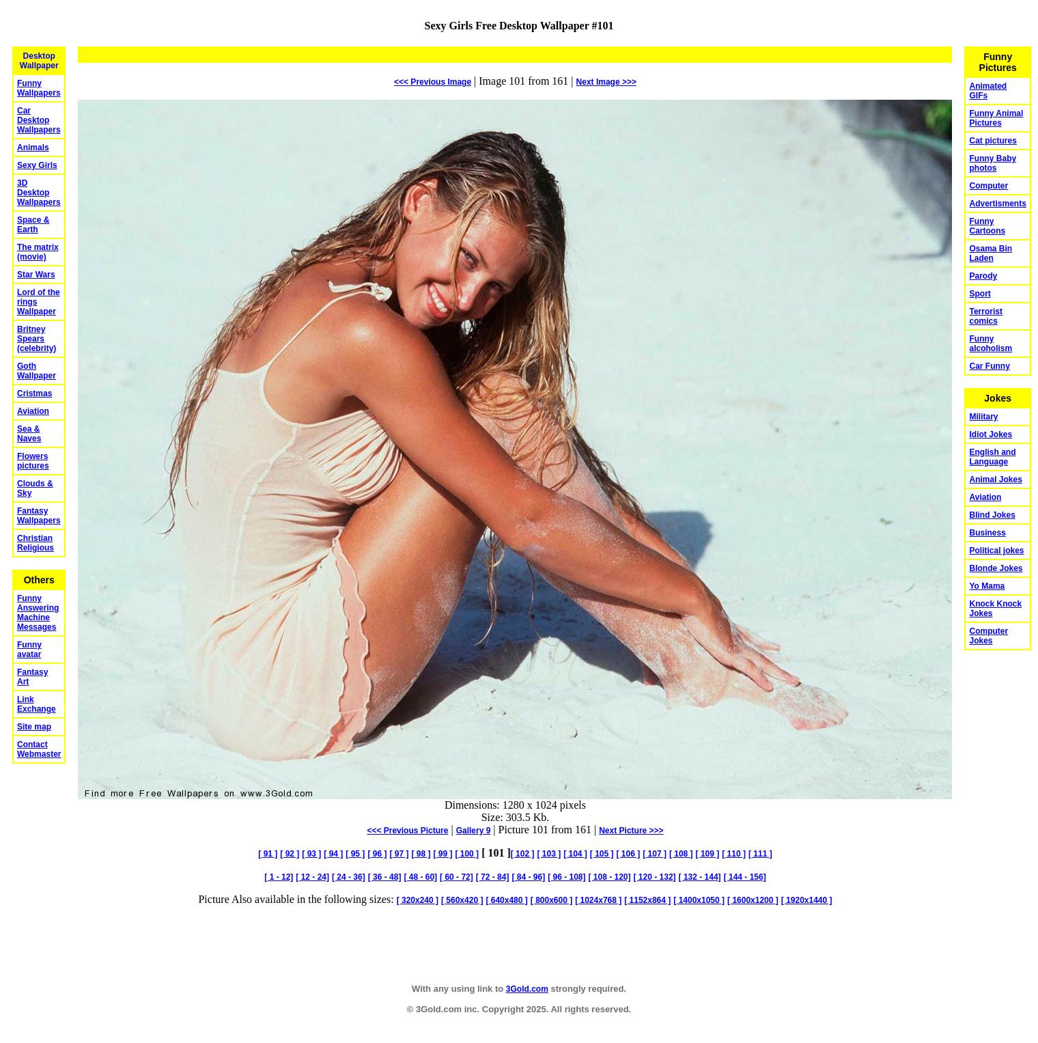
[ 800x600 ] (551, 900)
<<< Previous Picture (407, 830)
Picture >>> (631, 830)
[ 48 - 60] (420, 877)
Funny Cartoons (987, 226)
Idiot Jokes (990, 434)
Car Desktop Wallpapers (39, 120)
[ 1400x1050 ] (699, 900)
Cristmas (34, 393)
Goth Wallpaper (36, 370)
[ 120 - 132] (655, 877)
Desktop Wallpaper (39, 60)
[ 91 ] (267, 854)
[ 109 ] (708, 854)
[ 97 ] (398, 854)
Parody (983, 276)
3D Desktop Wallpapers (39, 192)
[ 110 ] (734, 854)
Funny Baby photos (992, 163)
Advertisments (997, 203)
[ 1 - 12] (278, 877)
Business (987, 533)
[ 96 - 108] (566, 877)
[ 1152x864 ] (647, 900)
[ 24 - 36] (348, 877)
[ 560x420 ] (462, 900)
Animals (33, 147)
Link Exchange (36, 704)
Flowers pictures (33, 461)
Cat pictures (992, 140)
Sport (979, 293)
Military (983, 416)
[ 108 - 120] (609, 877)
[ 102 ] (523, 854)
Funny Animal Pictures (996, 118)
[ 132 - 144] (700, 877)
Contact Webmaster (39, 749)
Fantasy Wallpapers (39, 515)
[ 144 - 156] (745, 877)
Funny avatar (29, 649)
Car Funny (989, 366)
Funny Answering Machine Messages (38, 613)
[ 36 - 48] (385, 877)
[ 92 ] (289, 854)
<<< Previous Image (432, 82)
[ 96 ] (377, 854)
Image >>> (606, 82)
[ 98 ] (420, 854)
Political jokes (996, 550)
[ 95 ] (355, 854)
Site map (34, 727)
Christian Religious (35, 543)
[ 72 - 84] (492, 877)
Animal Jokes (995, 479)
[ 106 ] (629, 854)
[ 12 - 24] (312, 877)
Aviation (33, 411)
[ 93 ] (311, 854)
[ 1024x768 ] (598, 900)
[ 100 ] (467, 854)
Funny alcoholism (990, 343)
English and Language (992, 457)
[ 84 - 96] (528, 877)
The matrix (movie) (38, 252)
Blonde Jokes (995, 568)
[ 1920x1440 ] (806, 900)
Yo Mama (987, 586)
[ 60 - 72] (456, 877)
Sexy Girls (37, 165)
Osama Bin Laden (990, 253)
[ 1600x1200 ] (752, 900)
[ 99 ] (442, 854)
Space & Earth (33, 224)
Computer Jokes (988, 635)
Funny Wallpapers (39, 88)
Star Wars (36, 274)
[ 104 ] (575, 854)
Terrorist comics (985, 316)
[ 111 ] (760, 854)
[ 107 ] (655, 854)
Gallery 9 (473, 830)
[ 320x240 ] (417, 900)
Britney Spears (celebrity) (36, 338)
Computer (988, 186)
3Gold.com (527, 989)
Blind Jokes (992, 515)
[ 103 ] (549, 854)
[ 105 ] (602, 854)
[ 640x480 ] (506, 900)
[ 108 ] (681, 854)
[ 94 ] (333, 854)
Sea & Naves (29, 433)
